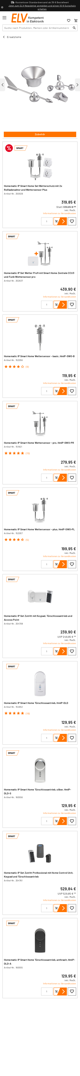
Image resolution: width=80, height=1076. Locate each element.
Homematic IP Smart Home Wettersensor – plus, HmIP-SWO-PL (39, 529)
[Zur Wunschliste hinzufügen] (72, 221)
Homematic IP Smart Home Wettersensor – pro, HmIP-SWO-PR (39, 442)
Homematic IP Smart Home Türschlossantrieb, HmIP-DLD (36, 702)
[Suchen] (74, 28)
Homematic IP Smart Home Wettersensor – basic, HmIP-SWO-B (39, 356)
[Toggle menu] (4, 18)
